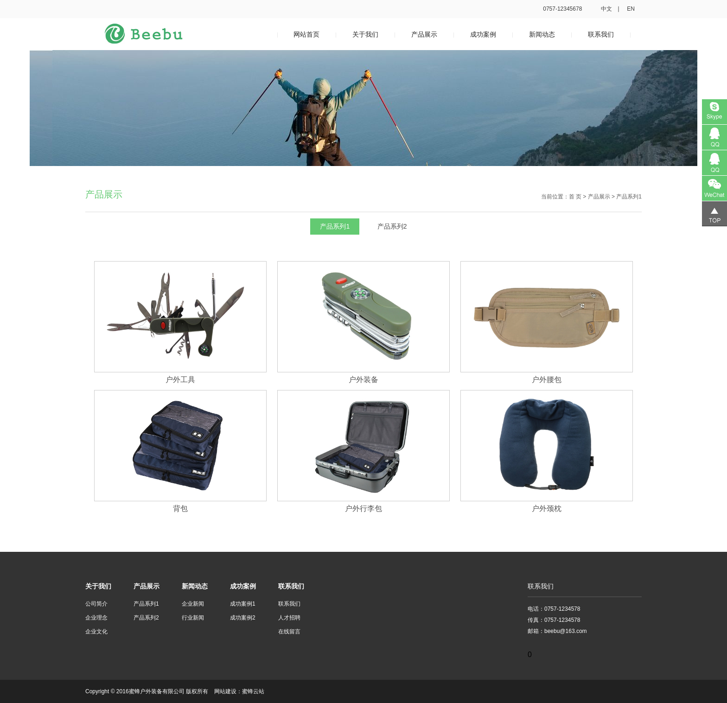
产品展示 (424, 34)
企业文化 (96, 631)
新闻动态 (542, 34)
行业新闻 (193, 617)
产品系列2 (392, 226)
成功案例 (483, 34)
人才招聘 (289, 617)
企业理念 (96, 617)
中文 (606, 9)
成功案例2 (242, 617)
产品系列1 (335, 226)
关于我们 (365, 34)
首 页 (575, 196)
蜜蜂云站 (253, 691)
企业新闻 (193, 604)
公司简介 (96, 604)
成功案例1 (242, 604)
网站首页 (306, 34)
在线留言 (289, 631)
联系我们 (601, 34)
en (631, 9)
